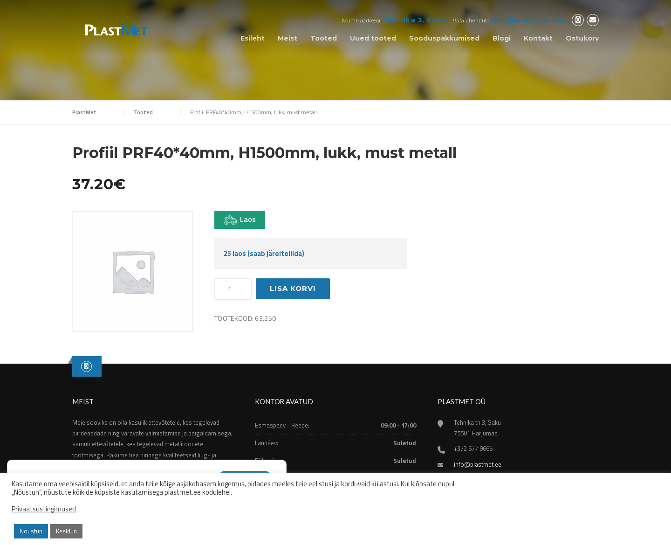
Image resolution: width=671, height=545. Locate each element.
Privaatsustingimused (44, 509)
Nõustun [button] (31, 531)
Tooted (323, 38)
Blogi (502, 38)
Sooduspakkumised (444, 38)
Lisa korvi (293, 288)
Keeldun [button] (66, 531)
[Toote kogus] (233, 289)
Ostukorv (582, 38)
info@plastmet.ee (527, 19)
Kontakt (538, 38)
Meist (287, 38)
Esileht (252, 38)
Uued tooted (373, 38)
